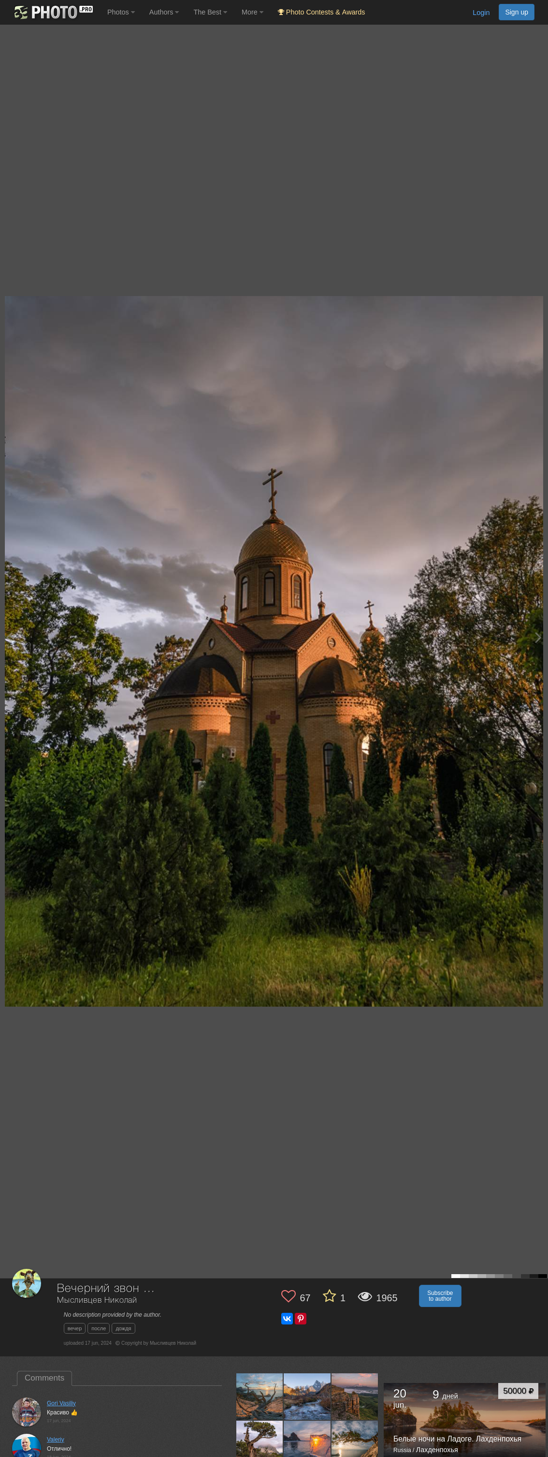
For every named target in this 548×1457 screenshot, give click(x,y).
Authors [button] (164, 12)
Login (481, 12)
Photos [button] (121, 12)
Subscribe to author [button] (440, 1296)
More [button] (252, 12)
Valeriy (55, 1439)
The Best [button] (210, 12)
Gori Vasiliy (61, 1403)
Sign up (516, 12)
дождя (123, 1328)
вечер (75, 1328)
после (98, 1328)
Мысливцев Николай (97, 1300)
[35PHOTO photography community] (52, 12)
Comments (44, 1378)
